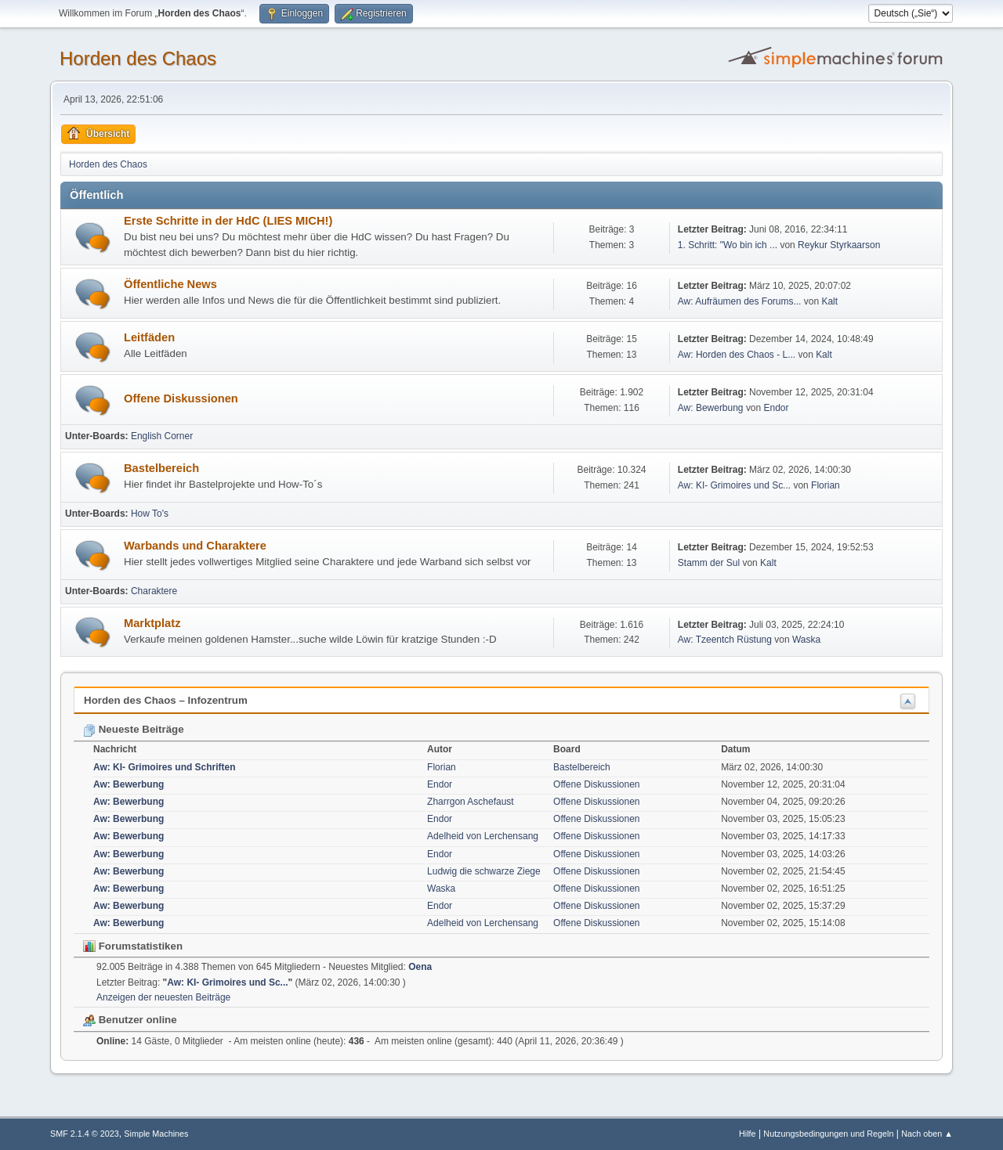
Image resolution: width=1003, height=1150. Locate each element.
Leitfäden (149, 337)
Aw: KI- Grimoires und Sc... (734, 485)
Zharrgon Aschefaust (470, 801)
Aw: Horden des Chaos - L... (736, 354)
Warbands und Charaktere (195, 545)
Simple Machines (156, 1133)
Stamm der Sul (709, 562)
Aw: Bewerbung (711, 407)
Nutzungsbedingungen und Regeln (828, 1133)
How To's (149, 513)
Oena (420, 966)
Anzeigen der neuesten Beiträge (163, 997)
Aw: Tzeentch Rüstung (725, 639)
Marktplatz (152, 623)
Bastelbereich (161, 468)
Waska (806, 639)
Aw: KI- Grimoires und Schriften (164, 767)
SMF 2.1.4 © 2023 (84, 1133)
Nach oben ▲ (927, 1133)
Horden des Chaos (138, 58)
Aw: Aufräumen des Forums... (740, 301)
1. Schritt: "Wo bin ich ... (727, 245)
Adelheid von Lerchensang (482, 836)
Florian (825, 485)
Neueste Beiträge (133, 729)
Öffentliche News (170, 284)
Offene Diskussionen (181, 398)
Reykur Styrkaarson (839, 245)
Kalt (829, 301)
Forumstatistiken (133, 946)
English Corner (162, 436)
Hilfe (747, 1133)
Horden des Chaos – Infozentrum (166, 700)
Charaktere (154, 591)
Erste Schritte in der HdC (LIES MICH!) (228, 220)
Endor (776, 407)
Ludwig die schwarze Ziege (484, 871)
